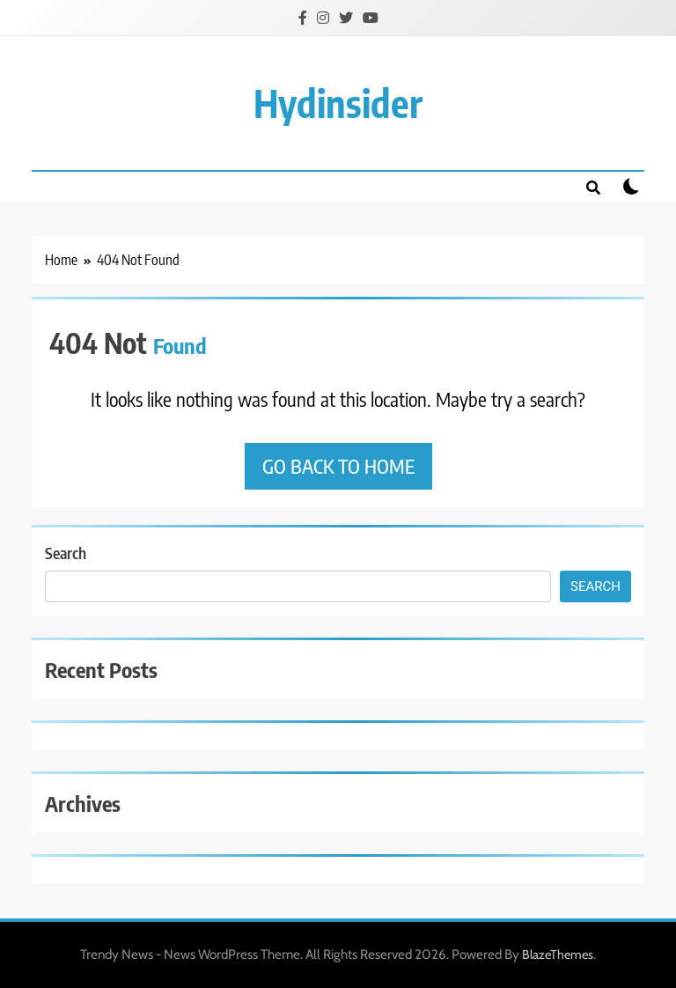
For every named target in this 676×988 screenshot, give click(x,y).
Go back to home (338, 465)
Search (65, 552)
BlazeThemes (557, 954)
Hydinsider (338, 102)
